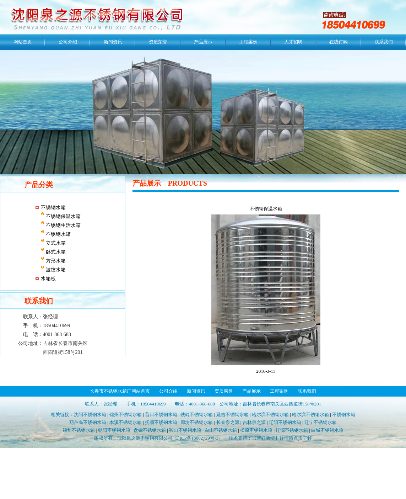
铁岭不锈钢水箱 (196, 414)
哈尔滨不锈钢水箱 (270, 414)
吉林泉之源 (254, 422)
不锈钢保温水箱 (62, 216)
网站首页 (22, 41)
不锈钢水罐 (57, 234)
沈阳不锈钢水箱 (90, 414)
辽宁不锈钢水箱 (320, 422)
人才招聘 (293, 41)
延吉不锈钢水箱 (232, 414)
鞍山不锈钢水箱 (185, 430)
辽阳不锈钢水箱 (285, 422)
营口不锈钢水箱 (161, 414)
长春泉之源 (227, 422)
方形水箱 (55, 261)
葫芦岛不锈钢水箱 (87, 422)
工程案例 (248, 41)
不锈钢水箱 (53, 207)
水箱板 (48, 278)
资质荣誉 (158, 41)
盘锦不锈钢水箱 (150, 430)
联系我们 (383, 41)
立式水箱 (55, 243)
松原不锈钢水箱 (256, 430)
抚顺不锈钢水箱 (161, 422)
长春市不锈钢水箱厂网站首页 (120, 391)
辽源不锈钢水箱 (292, 430)
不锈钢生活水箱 (62, 225)
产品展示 (203, 41)
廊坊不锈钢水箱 (196, 422)
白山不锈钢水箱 (221, 430)
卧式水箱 (55, 252)
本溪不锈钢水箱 (125, 422)
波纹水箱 (55, 269)
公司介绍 (68, 41)
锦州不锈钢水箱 (125, 414)
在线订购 (338, 41)
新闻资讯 (113, 41)
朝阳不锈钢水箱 (114, 430)
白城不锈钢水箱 (327, 430)
